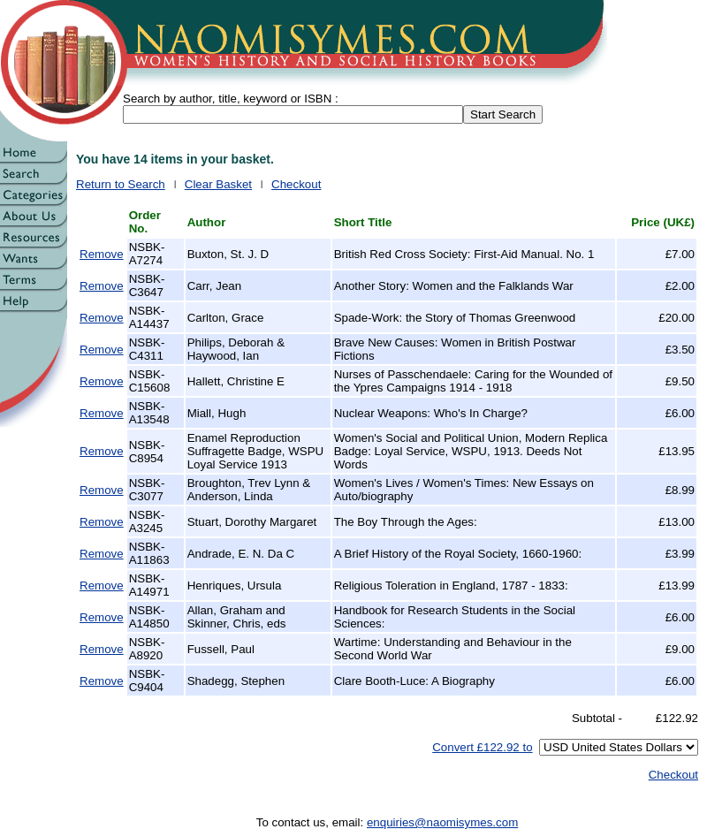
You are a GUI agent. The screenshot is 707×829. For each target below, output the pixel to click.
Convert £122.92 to (482, 747)
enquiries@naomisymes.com (442, 822)
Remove (102, 254)
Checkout (296, 184)
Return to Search (120, 184)
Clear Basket (218, 184)
